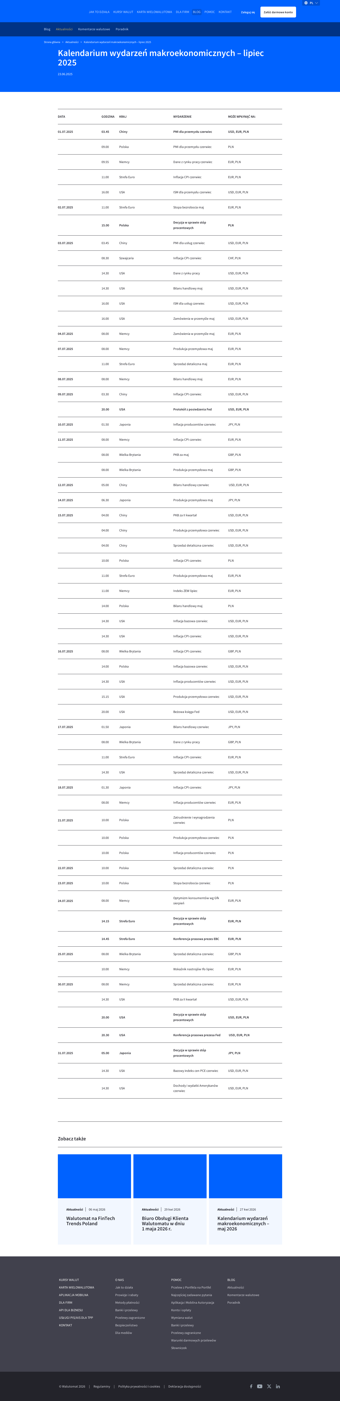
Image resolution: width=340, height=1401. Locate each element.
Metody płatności (127, 1303)
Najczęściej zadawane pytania (191, 1295)
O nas (119, 1280)
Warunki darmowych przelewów (193, 1340)
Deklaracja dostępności (184, 1386)
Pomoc (209, 12)
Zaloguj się (248, 12)
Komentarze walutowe (94, 29)
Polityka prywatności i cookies (139, 1386)
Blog (197, 12)
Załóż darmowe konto (278, 12)
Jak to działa (99, 12)
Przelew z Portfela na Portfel (191, 1287)
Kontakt (225, 12)
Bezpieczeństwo (126, 1325)
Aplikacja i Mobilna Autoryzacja (192, 1303)
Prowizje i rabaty (126, 1295)
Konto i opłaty (181, 1310)
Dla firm (182, 12)
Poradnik (122, 29)
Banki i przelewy (126, 1310)
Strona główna (52, 42)
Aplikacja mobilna (73, 1295)
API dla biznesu (71, 1310)
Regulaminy (102, 1386)
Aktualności (64, 29)
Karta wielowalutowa (154, 12)
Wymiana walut (182, 1318)
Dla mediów (123, 1333)
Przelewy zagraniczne (130, 1318)
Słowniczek (179, 1348)
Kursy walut (123, 12)
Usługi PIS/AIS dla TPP (76, 1318)
